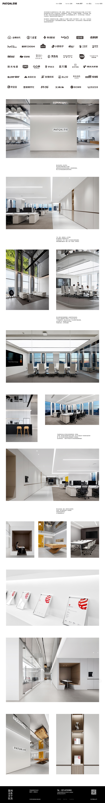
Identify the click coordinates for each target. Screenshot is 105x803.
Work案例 (59, 4)
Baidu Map (65, 799)
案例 (10, 790)
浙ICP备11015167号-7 (61, 793)
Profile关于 (79, 4)
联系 (10, 798)
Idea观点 (88, 4)
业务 (10, 793)
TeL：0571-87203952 (64, 790)
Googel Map (71, 799)
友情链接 (59, 799)
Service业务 (68, 4)
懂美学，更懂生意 (33, 792)
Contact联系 (98, 4)
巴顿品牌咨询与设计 (34, 790)
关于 (10, 796)
